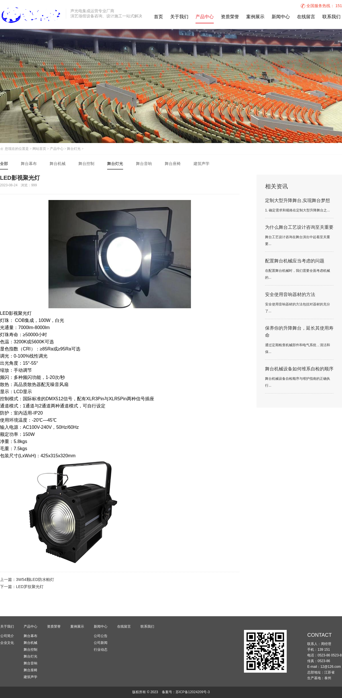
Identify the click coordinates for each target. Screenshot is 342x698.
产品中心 (205, 17)
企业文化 (7, 643)
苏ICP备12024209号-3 (193, 692)
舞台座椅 (173, 164)
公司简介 (7, 636)
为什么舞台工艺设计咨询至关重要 (299, 227)
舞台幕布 (29, 164)
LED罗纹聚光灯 (30, 587)
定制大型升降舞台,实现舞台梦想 (297, 200)
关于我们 (179, 17)
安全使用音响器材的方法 (290, 294)
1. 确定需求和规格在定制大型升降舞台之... (297, 210)
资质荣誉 (230, 17)
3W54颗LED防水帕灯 (35, 580)
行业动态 (100, 650)
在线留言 (306, 17)
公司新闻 (100, 643)
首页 (158, 17)
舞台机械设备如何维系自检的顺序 (299, 369)
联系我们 (331, 17)
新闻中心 (281, 17)
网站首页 (39, 149)
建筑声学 (201, 164)
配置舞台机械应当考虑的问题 (294, 261)
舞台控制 (86, 164)
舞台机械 (58, 164)
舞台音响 (144, 164)
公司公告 (100, 636)
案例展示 (255, 17)
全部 (4, 164)
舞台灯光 (74, 149)
